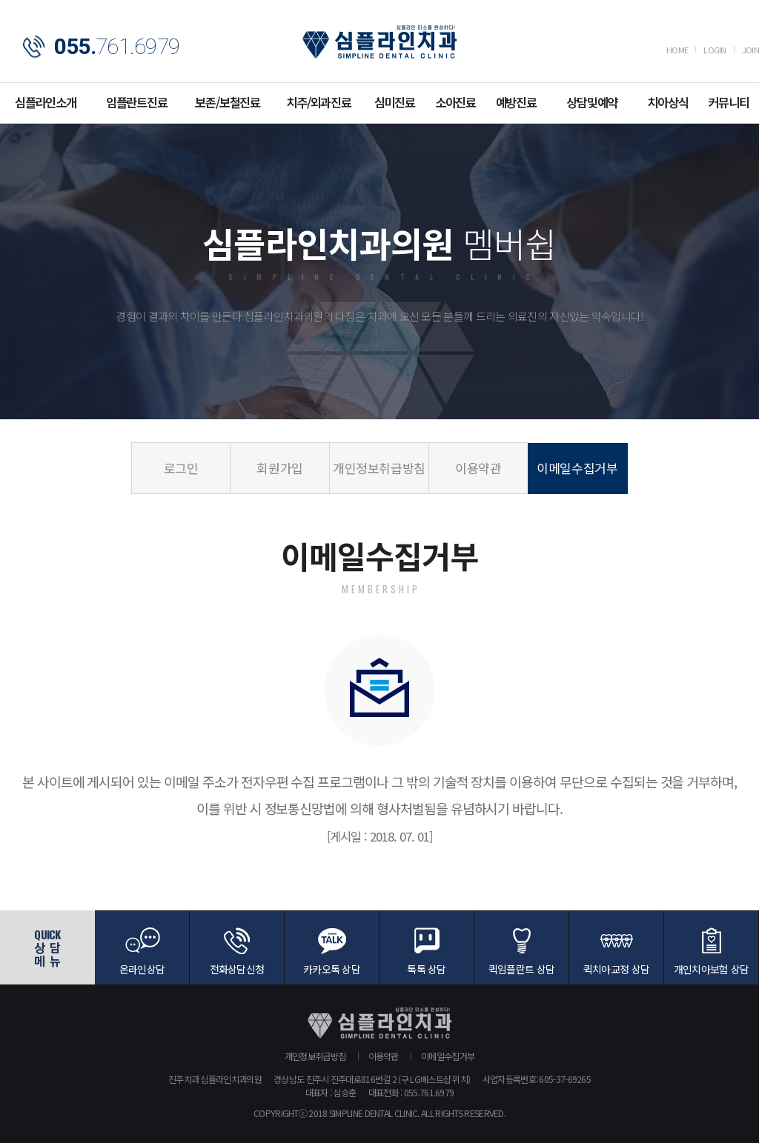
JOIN (750, 50)
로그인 (181, 468)
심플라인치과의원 (379, 42)
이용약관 (478, 468)
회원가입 (279, 468)
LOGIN (714, 50)
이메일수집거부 (577, 468)
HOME (677, 50)
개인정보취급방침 (379, 468)
